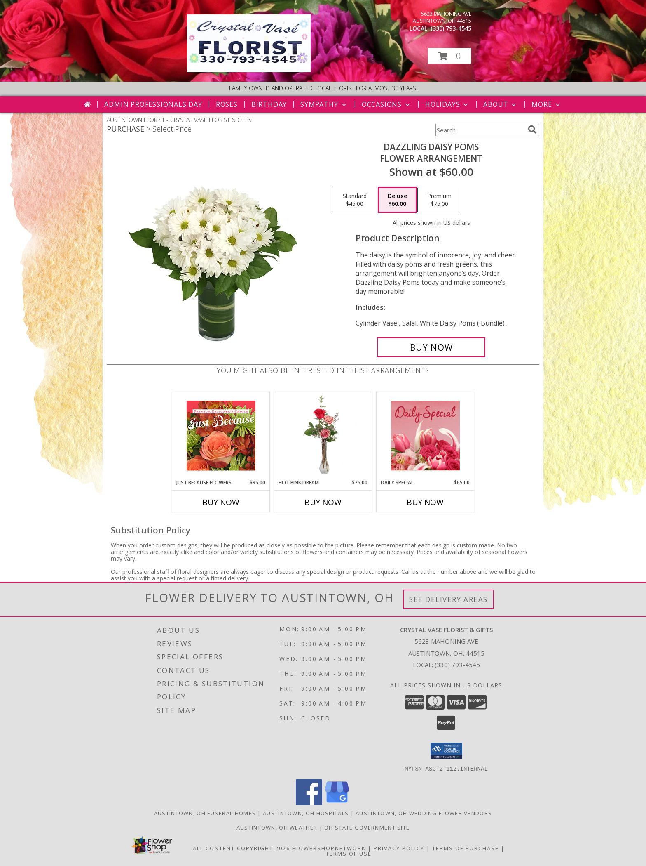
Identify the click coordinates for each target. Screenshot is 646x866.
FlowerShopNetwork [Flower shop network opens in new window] (329, 848)
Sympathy (324, 104)
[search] (532, 129)
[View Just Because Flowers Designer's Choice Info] (221, 435)
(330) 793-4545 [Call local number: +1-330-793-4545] (451, 28)
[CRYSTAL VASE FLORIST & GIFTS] (249, 70)
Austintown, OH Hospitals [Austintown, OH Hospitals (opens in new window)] (306, 812)
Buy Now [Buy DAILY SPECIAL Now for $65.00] (425, 502)
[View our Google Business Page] (337, 803)
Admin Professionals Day (153, 104)
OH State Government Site (367, 827)
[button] (449, 56)
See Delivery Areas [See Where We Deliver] (448, 599)
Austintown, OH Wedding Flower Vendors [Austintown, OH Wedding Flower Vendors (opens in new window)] (424, 812)
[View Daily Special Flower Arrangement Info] (425, 435)
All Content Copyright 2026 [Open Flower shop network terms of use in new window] (241, 848)
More (546, 104)
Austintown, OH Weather (277, 827)
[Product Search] (480, 130)
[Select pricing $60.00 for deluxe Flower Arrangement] (397, 200)
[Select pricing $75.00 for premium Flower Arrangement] (439, 200)
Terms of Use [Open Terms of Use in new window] (349, 853)
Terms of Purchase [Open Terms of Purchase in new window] (465, 848)
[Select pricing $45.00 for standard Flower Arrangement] (354, 200)
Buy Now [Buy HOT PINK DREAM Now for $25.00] (323, 502)
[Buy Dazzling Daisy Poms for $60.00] (431, 347)
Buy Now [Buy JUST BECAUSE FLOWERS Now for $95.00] (220, 502)
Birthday (269, 104)
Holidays (447, 104)
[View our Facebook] (309, 803)
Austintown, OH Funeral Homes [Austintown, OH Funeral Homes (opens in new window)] (205, 812)
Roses (227, 104)
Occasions (387, 104)
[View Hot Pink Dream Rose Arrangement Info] (323, 435)
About (500, 104)
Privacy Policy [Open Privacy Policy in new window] (399, 848)
